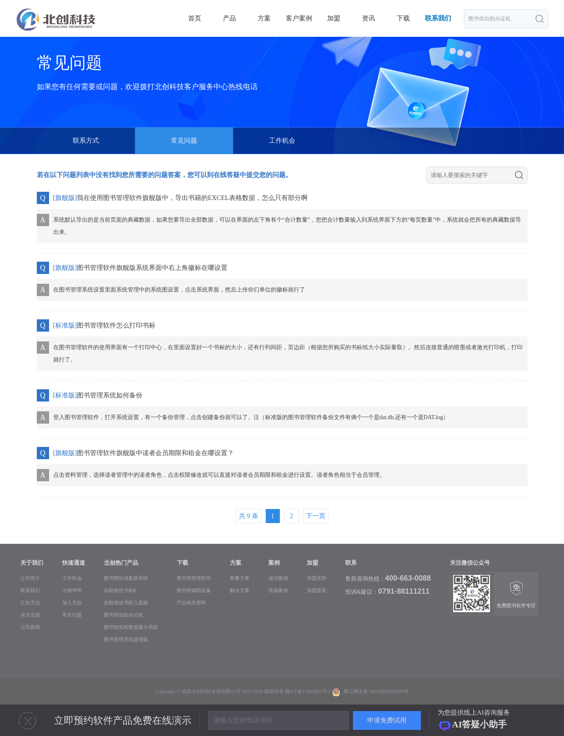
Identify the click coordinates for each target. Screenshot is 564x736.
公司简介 (30, 578)
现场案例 (278, 590)
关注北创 (30, 615)
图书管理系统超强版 (126, 639)
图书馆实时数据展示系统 (131, 627)
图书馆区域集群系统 (126, 578)
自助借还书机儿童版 (126, 603)
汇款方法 (30, 603)
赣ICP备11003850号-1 (308, 691)
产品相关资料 (191, 603)
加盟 (333, 18)
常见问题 (72, 615)
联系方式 (86, 140)
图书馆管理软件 (194, 578)
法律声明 (72, 590)
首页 (194, 18)
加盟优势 (316, 578)
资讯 (368, 18)
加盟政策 (316, 590)
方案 (264, 18)
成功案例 (278, 578)
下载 (403, 18)
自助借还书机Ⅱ (120, 590)
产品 (229, 18)
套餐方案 (239, 578)
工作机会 (282, 140)
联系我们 (438, 18)
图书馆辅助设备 (194, 590)
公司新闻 (30, 627)
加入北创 (72, 603)
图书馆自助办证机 (123, 615)
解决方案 (239, 590)
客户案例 (299, 18)
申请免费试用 (387, 720)
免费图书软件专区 (516, 594)
